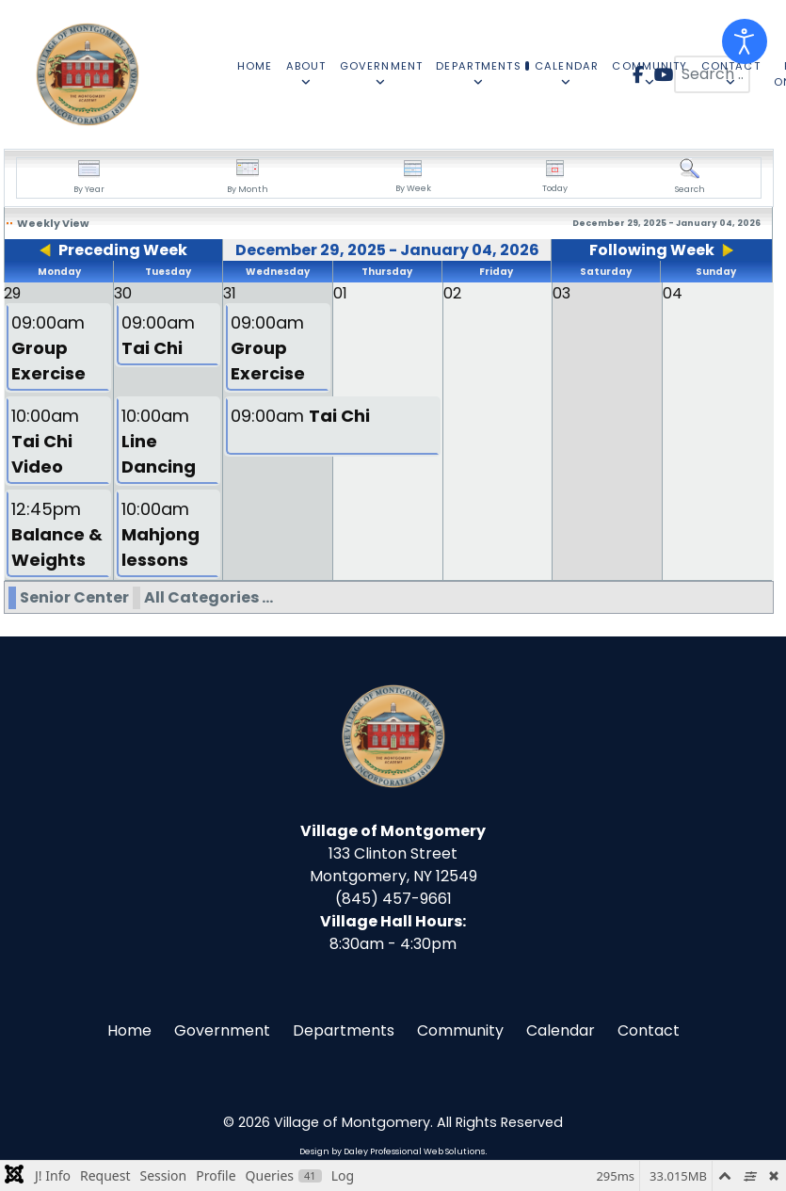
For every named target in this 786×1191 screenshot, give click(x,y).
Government (222, 1030)
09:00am (48, 348)
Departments (343, 1030)
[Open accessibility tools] (744, 41)
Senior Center (74, 597)
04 (672, 293)
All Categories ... (208, 597)
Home (129, 1030)
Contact (649, 1030)
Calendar (560, 1030)
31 (229, 293)
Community (460, 1030)
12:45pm (57, 534)
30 (123, 293)
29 (12, 293)
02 (452, 293)
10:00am (45, 441)
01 (340, 293)
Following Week (651, 250)
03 (561, 293)
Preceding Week (122, 250)
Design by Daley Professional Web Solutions (392, 1151)
